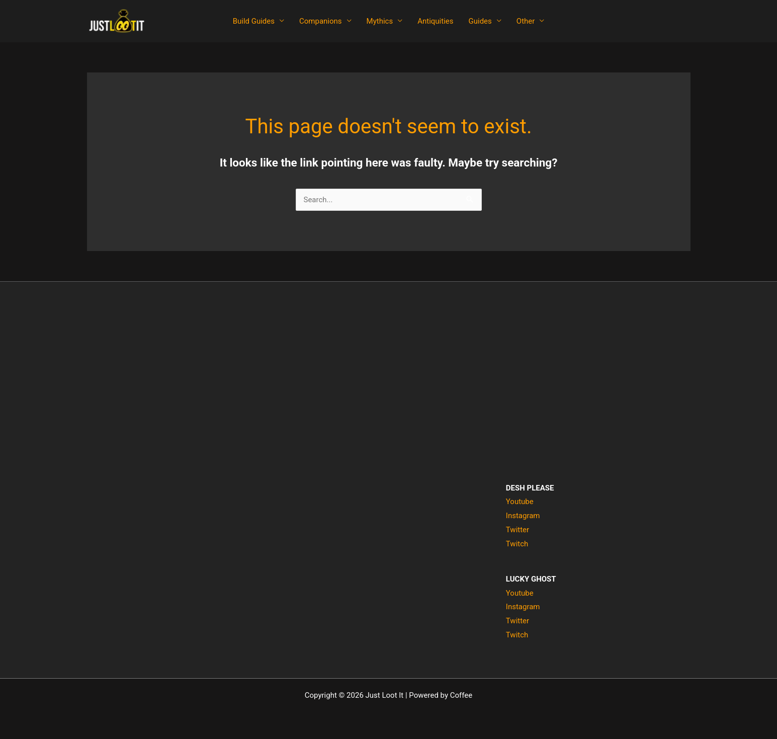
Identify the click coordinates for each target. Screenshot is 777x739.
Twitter (517, 529)
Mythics (380, 21)
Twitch (517, 543)
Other (525, 21)
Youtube (520, 501)
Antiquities (435, 21)
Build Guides (254, 21)
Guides (480, 21)
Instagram (523, 515)
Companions (320, 21)
